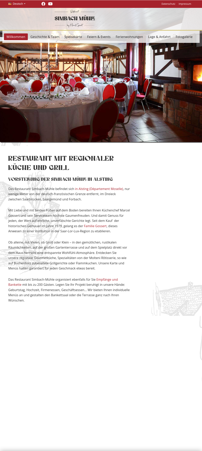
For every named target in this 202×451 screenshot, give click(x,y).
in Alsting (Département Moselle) (99, 189)
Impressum (185, 4)
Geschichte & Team (44, 37)
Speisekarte (73, 37)
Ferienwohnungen (129, 37)
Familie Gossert (95, 226)
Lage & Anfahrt (159, 37)
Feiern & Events (99, 37)
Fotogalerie (184, 37)
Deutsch (15, 3)
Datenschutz (168, 4)
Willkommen (16, 37)
